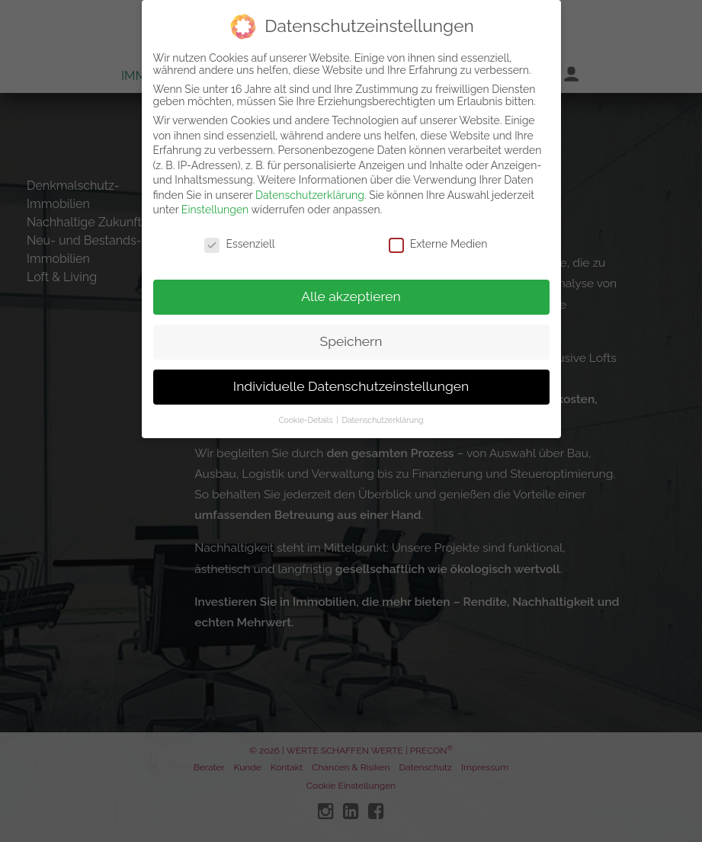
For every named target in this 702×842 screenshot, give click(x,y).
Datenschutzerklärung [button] (382, 413)
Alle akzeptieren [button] (351, 290)
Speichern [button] (351, 335)
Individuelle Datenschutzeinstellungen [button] (351, 380)
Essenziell (239, 238)
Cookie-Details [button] (306, 413)
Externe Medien (438, 238)
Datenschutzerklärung (309, 189)
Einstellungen (214, 204)
